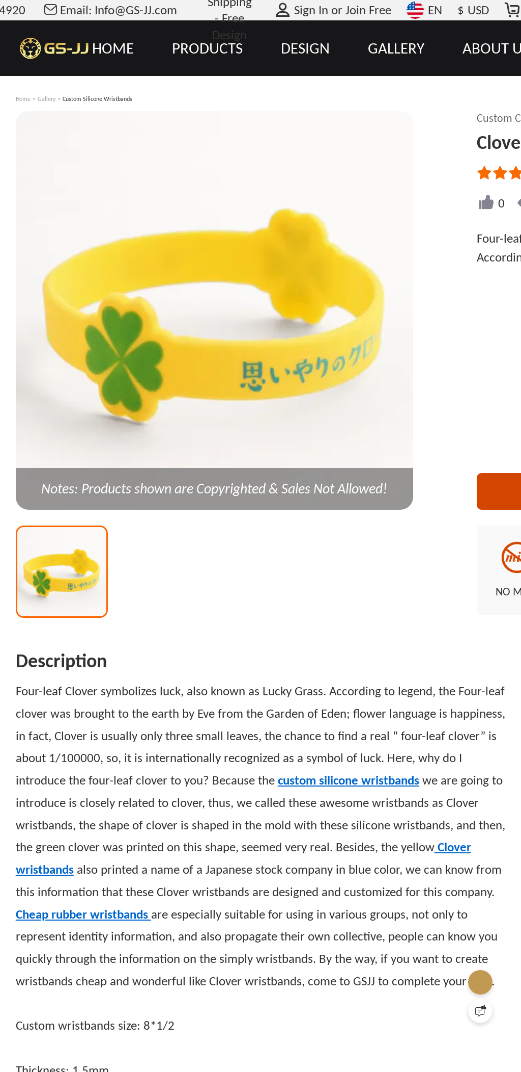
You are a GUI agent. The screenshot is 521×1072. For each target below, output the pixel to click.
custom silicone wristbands (348, 780)
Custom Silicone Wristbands (97, 98)
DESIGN (305, 48)
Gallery (46, 98)
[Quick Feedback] (480, 1011)
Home (23, 98)
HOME (113, 48)
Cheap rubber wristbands (83, 914)
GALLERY (396, 48)
